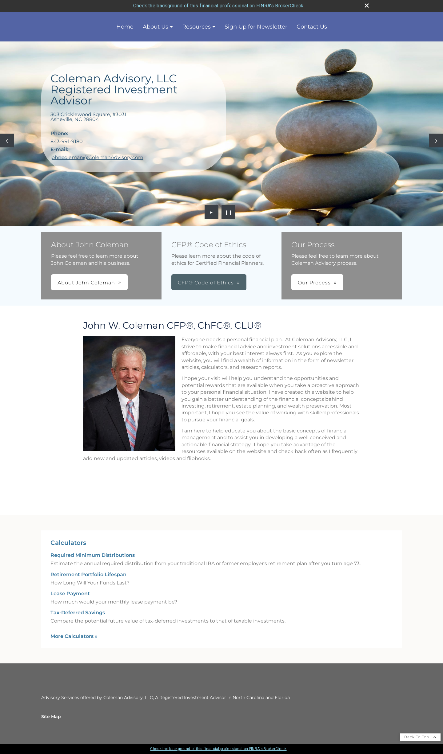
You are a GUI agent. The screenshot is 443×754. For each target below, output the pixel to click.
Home (125, 26)
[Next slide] (436, 140)
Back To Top (420, 737)
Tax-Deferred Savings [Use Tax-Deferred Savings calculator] (77, 612)
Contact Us (312, 26)
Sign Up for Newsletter (256, 26)
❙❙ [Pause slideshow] (229, 212)
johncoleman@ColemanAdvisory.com (96, 157)
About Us (155, 26)
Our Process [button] (314, 283)
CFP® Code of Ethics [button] (206, 283)
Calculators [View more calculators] (68, 542)
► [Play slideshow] (211, 212)
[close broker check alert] (366, 5)
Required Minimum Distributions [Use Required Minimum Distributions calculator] (92, 555)
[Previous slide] (7, 140)
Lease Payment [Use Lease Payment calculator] (70, 593)
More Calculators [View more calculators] (74, 636)
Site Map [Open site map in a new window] (51, 716)
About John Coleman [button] (86, 283)
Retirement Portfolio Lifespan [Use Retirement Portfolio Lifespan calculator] (88, 574)
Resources (196, 26)
